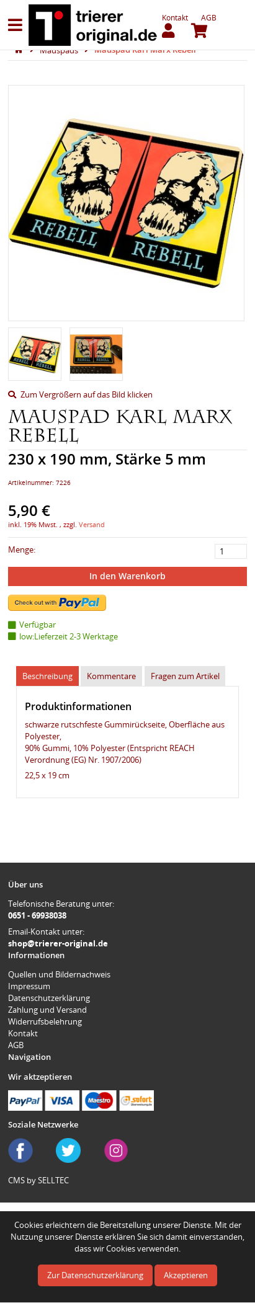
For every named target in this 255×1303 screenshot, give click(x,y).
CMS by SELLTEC (38, 1180)
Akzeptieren (186, 1275)
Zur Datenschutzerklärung (95, 1275)
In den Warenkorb (127, 576)
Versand (92, 524)
